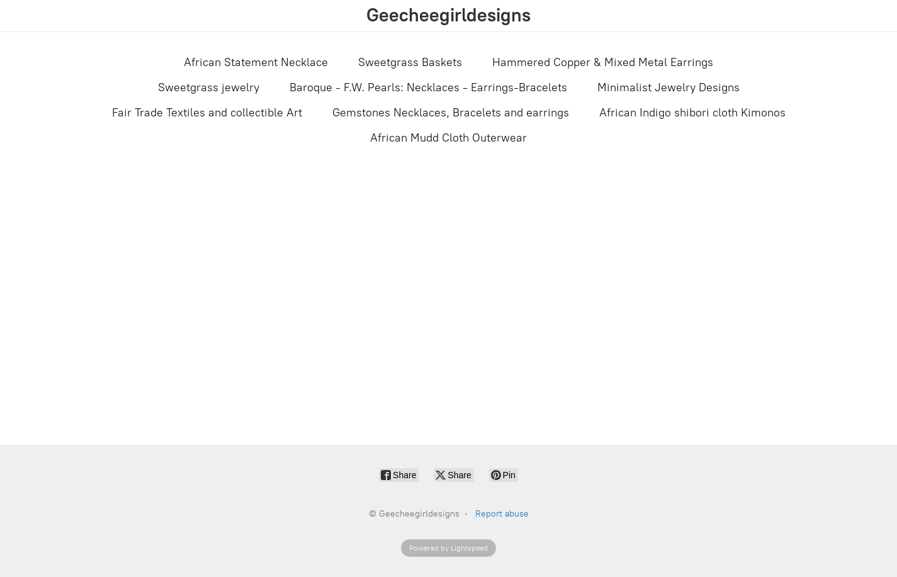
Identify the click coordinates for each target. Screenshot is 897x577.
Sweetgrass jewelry (208, 87)
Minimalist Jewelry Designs (668, 87)
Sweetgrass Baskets (410, 62)
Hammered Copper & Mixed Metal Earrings (602, 62)
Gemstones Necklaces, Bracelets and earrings (450, 113)
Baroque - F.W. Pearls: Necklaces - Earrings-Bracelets (428, 87)
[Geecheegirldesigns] (448, 15)
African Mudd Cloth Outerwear (448, 138)
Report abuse (502, 513)
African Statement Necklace (256, 62)
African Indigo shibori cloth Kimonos (692, 113)
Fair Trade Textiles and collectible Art (207, 113)
